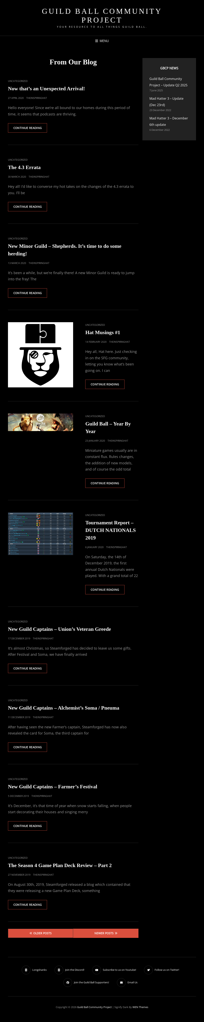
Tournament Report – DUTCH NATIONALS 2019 (110, 532)
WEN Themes (140, 1011)
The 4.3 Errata (24, 168)
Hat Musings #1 (102, 334)
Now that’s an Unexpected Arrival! (46, 89)
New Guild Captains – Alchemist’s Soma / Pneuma (63, 711)
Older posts (42, 937)
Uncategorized (18, 81)
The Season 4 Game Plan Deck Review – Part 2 (60, 869)
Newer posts (104, 937)
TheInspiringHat (36, 98)
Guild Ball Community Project (102, 15)
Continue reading (31, 129)
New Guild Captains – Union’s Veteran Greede (59, 631)
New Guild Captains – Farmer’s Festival (52, 790)
